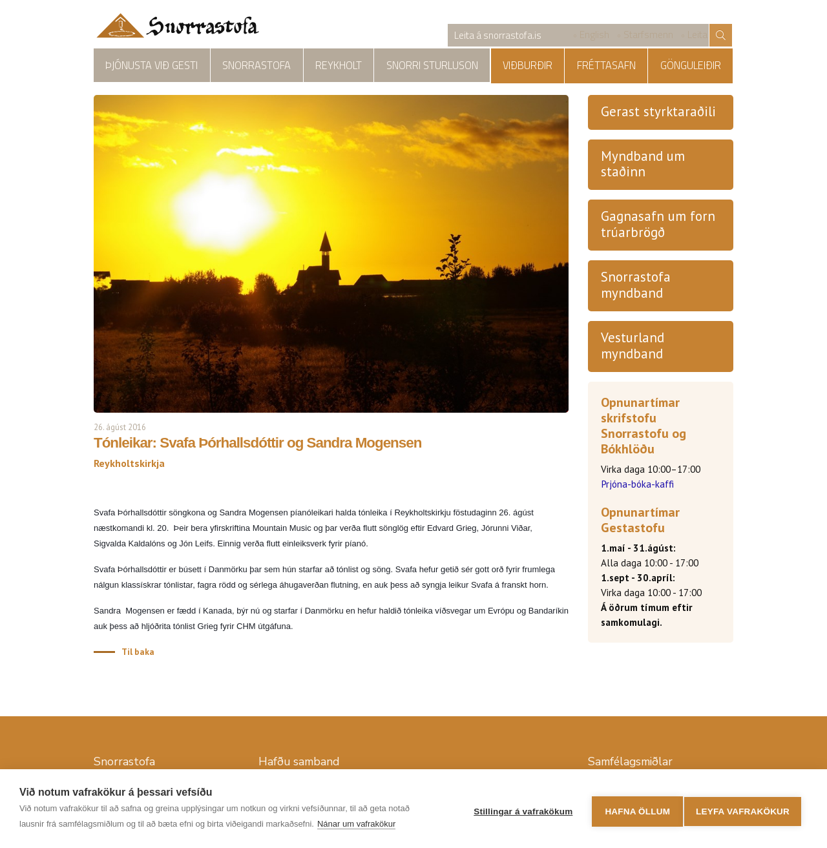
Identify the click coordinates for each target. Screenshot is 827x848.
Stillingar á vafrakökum (517, 809)
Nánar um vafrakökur (356, 824)
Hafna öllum (632, 809)
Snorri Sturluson (380, 65)
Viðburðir (561, 65)
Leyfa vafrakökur (743, 809)
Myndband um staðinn (643, 165)
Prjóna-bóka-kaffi (637, 486)
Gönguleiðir (697, 65)
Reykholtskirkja (475, 65)
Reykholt (301, 65)
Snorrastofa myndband (636, 287)
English (594, 35)
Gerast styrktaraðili (658, 112)
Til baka (137, 653)
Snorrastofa (232, 65)
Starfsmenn (648, 35)
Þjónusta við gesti (143, 65)
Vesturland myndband (632, 347)
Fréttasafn (626, 65)
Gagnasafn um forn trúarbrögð (658, 226)
